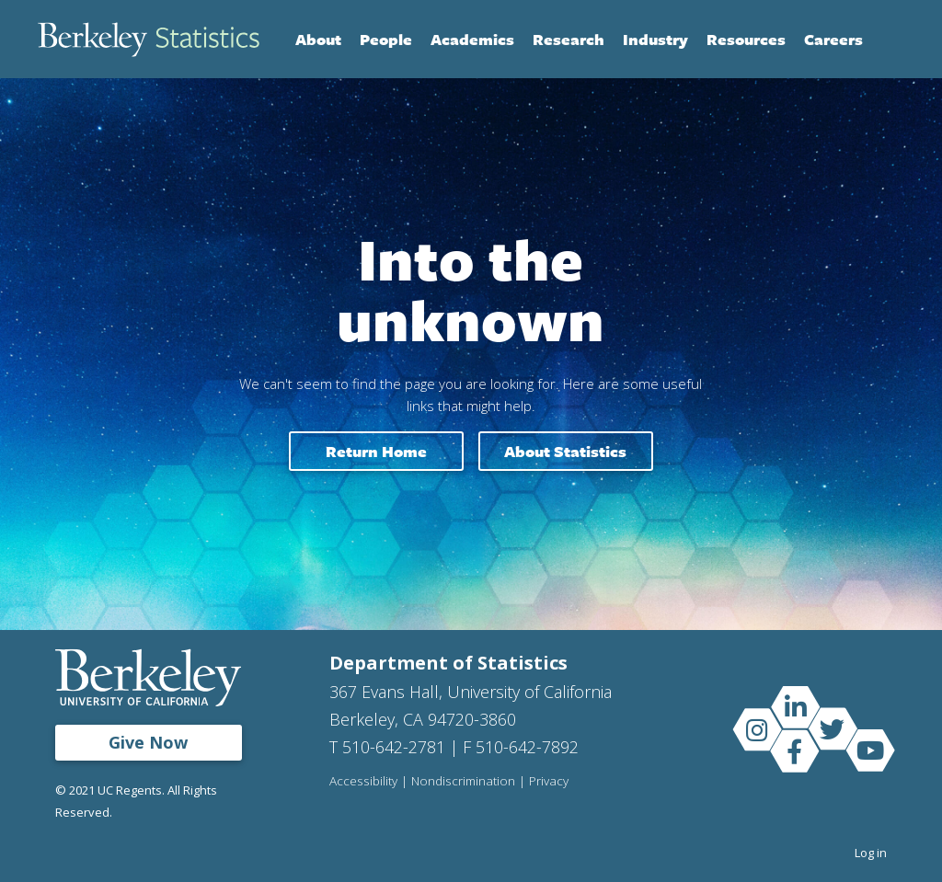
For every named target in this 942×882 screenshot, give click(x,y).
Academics (472, 39)
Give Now (148, 742)
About (318, 39)
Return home (376, 451)
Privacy (549, 781)
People (386, 39)
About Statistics (565, 451)
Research (568, 39)
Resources (746, 39)
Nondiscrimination (463, 781)
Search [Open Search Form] (886, 39)
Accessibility (363, 781)
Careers (833, 39)
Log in (871, 852)
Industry (655, 39)
